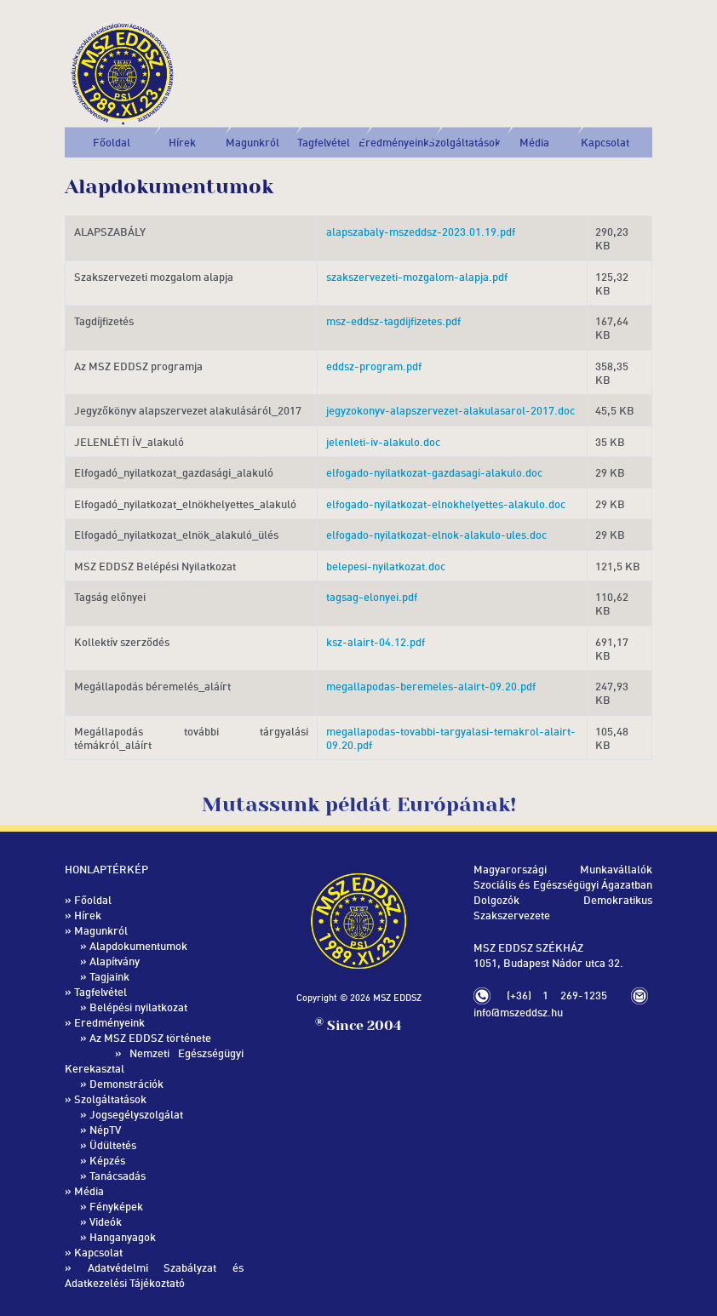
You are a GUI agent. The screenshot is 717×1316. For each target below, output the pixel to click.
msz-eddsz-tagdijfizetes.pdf (393, 321)
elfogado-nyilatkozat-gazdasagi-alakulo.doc (434, 472)
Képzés (107, 1160)
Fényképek (116, 1206)
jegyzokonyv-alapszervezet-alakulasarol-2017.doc (450, 410)
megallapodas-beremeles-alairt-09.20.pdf (431, 686)
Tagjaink (109, 976)
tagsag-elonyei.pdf (371, 597)
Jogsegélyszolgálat (136, 1114)
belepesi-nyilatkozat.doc (385, 566)
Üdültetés (112, 1145)
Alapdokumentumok (138, 946)
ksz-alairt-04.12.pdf (375, 642)
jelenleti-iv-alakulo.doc (383, 442)
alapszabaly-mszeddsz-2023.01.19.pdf (420, 231)
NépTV (105, 1129)
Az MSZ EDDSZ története (150, 1037)
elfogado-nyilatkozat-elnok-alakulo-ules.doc (436, 534)
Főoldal (111, 142)
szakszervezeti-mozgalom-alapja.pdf (417, 276)
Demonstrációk (126, 1083)
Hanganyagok (122, 1237)
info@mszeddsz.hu (518, 1012)
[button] (253, 142)
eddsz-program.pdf (374, 366)
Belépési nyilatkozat (138, 1007)
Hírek (182, 142)
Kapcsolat (605, 142)
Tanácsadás (117, 1175)
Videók (105, 1221)
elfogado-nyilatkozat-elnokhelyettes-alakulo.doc (445, 504)
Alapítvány (114, 961)
